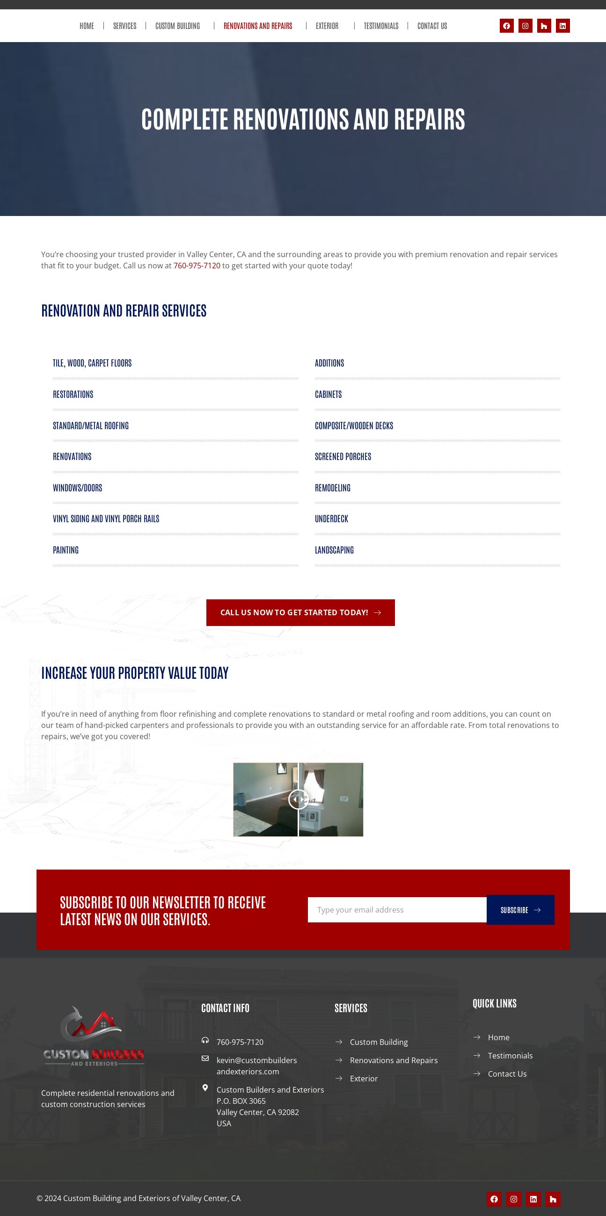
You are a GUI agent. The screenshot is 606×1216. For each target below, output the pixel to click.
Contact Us (432, 25)
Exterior (330, 25)
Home (87, 25)
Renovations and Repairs (260, 25)
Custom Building (179, 25)
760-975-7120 (197, 265)
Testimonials (381, 25)
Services (124, 25)
